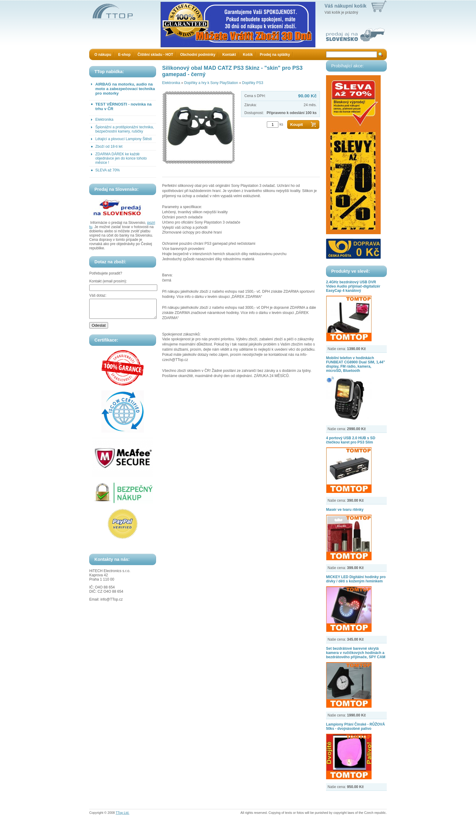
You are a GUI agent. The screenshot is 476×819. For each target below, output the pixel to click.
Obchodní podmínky (197, 54)
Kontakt (229, 54)
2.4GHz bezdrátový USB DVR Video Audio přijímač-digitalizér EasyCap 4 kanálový (353, 286)
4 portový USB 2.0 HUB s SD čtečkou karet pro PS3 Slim (350, 440)
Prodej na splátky (275, 54)
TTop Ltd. (122, 812)
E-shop (124, 54)
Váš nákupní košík (345, 5)
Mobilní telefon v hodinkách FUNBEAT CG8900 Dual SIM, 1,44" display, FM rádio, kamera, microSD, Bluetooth (355, 364)
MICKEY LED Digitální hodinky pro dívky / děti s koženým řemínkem (356, 579)
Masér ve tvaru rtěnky (344, 509)
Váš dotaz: (98, 295)
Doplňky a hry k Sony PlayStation (211, 83)
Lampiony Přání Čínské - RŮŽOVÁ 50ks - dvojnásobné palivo (355, 726)
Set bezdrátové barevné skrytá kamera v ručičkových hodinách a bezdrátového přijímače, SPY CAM (355, 652)
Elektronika (104, 119)
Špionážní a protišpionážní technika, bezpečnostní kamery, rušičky (124, 129)
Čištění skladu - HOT (155, 54)
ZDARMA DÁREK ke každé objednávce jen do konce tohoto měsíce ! (121, 158)
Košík (248, 54)
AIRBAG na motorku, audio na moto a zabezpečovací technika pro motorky (125, 89)
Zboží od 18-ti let (108, 146)
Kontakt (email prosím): (108, 281)
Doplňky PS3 (252, 83)
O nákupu (102, 54)
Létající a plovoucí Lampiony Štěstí (123, 139)
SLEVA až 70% (107, 170)
